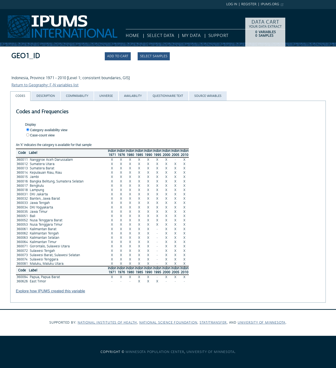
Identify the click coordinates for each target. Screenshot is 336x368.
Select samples (153, 56)
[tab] (20, 96)
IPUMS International (17, 11)
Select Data (160, 35)
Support (218, 35)
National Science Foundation (168, 323)
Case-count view (42, 135)
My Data (191, 35)
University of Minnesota (262, 323)
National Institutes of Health (107, 323)
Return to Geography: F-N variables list (45, 85)
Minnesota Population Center (154, 352)
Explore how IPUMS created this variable (50, 291)
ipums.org (270, 4)
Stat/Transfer (213, 323)
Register (248, 4)
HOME (132, 35)
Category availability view (48, 130)
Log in (231, 4)
